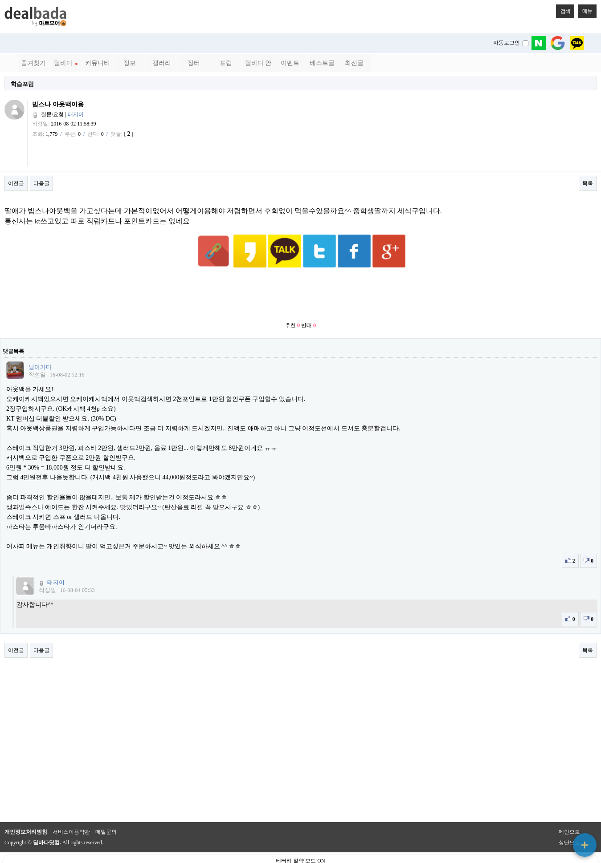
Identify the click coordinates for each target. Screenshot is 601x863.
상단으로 (569, 821)
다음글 (41, 183)
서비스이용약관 (71, 810)
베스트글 (322, 63)
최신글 (354, 63)
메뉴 (585, 9)
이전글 (16, 183)
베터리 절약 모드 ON (300, 839)
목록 (587, 183)
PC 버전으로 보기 (300, 854)
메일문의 (106, 810)
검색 (563, 9)
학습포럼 (22, 84)
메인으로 (569, 810)
